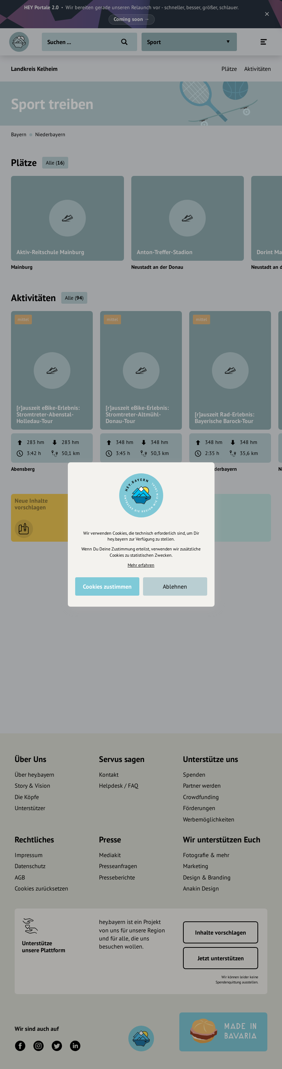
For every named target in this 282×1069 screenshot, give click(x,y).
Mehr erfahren (141, 565)
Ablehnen (175, 586)
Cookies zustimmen (107, 586)
